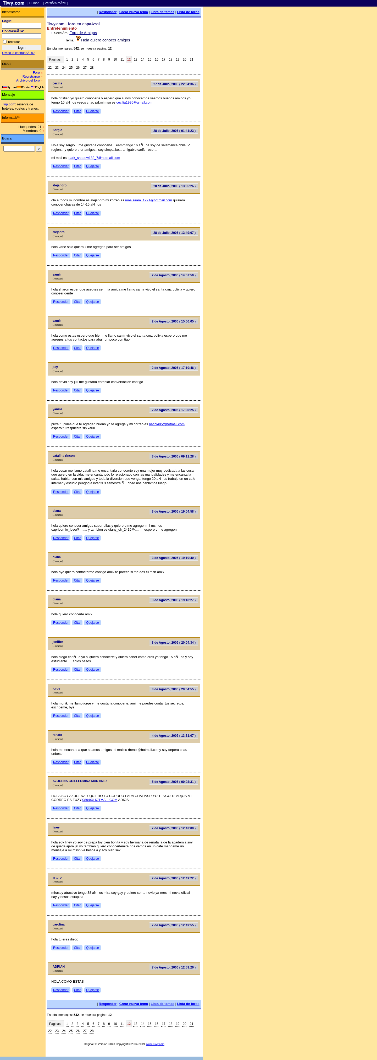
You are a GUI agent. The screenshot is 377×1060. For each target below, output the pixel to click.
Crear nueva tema (133, 12)
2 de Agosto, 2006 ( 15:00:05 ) (174, 321)
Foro (36, 72)
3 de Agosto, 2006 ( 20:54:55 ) (174, 689)
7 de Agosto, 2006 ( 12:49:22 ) (174, 878)
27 (85, 67)
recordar (14, 42)
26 (78, 67)
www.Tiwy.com (155, 1044)
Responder (108, 12)
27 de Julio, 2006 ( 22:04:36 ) (174, 84)
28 (91, 67)
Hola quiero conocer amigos (105, 40)
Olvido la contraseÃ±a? (18, 53)
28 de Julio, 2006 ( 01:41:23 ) (174, 131)
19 (177, 59)
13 (135, 59)
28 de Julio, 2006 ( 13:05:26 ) (174, 186)
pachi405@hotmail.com (167, 424)
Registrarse (31, 76)
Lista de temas (162, 12)
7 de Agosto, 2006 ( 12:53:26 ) (174, 967)
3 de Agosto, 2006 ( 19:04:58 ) (174, 511)
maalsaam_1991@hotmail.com (148, 200)
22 (50, 67)
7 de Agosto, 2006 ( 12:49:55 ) (174, 925)
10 (115, 59)
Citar (77, 111)
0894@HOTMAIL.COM (99, 800)
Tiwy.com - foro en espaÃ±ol (73, 23)
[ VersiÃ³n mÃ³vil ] (55, 3)
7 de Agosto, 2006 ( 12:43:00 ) (174, 828)
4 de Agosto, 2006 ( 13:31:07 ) (174, 736)
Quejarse (92, 111)
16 (156, 59)
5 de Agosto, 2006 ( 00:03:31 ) (174, 782)
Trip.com (8, 104)
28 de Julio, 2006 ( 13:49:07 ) (174, 233)
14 (142, 59)
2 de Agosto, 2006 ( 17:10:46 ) (174, 368)
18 (170, 59)
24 (63, 67)
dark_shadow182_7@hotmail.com (94, 158)
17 (163, 59)
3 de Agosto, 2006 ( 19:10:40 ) (174, 558)
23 (57, 67)
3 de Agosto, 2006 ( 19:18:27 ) (174, 600)
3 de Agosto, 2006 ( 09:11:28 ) (174, 456)
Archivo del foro (28, 80)
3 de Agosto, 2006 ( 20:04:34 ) (174, 642)
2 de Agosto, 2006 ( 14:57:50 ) (174, 275)
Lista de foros (188, 12)
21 (191, 59)
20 (184, 59)
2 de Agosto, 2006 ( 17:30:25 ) (174, 410)
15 (149, 59)
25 (71, 67)
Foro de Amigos (83, 32)
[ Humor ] (33, 3)
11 (122, 59)
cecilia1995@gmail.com (134, 102)
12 (129, 59)
